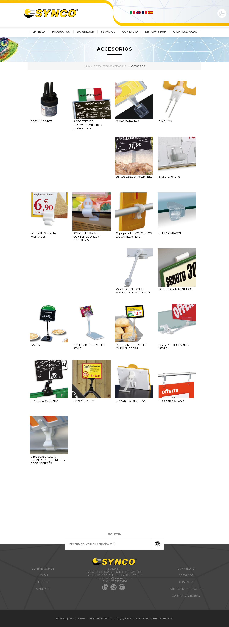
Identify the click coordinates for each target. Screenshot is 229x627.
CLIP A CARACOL (170, 233)
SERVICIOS (186, 575)
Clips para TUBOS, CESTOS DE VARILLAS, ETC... (134, 235)
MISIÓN (43, 575)
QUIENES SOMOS (42, 568)
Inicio (87, 66)
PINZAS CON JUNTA (44, 401)
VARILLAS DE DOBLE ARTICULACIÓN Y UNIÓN (133, 290)
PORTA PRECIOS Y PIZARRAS (110, 66)
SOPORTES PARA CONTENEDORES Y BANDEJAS (86, 237)
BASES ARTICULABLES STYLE (88, 346)
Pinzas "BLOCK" (83, 401)
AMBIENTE (43, 588)
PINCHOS (165, 121)
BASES (35, 345)
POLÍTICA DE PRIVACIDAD (186, 588)
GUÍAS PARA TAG (127, 121)
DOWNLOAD (186, 568)
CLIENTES (42, 582)
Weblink (107, 618)
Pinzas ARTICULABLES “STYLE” (173, 346)
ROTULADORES (41, 121)
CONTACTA (186, 582)
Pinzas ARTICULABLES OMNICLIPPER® (131, 346)
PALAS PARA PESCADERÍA (134, 177)
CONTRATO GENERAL (186, 595)
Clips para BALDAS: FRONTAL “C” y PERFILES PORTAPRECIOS (48, 460)
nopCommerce (77, 618)
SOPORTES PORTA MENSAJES (43, 235)
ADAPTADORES (169, 177)
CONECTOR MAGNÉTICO (175, 289)
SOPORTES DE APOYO (131, 401)
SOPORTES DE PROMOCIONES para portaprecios (87, 125)
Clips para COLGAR (171, 401)
